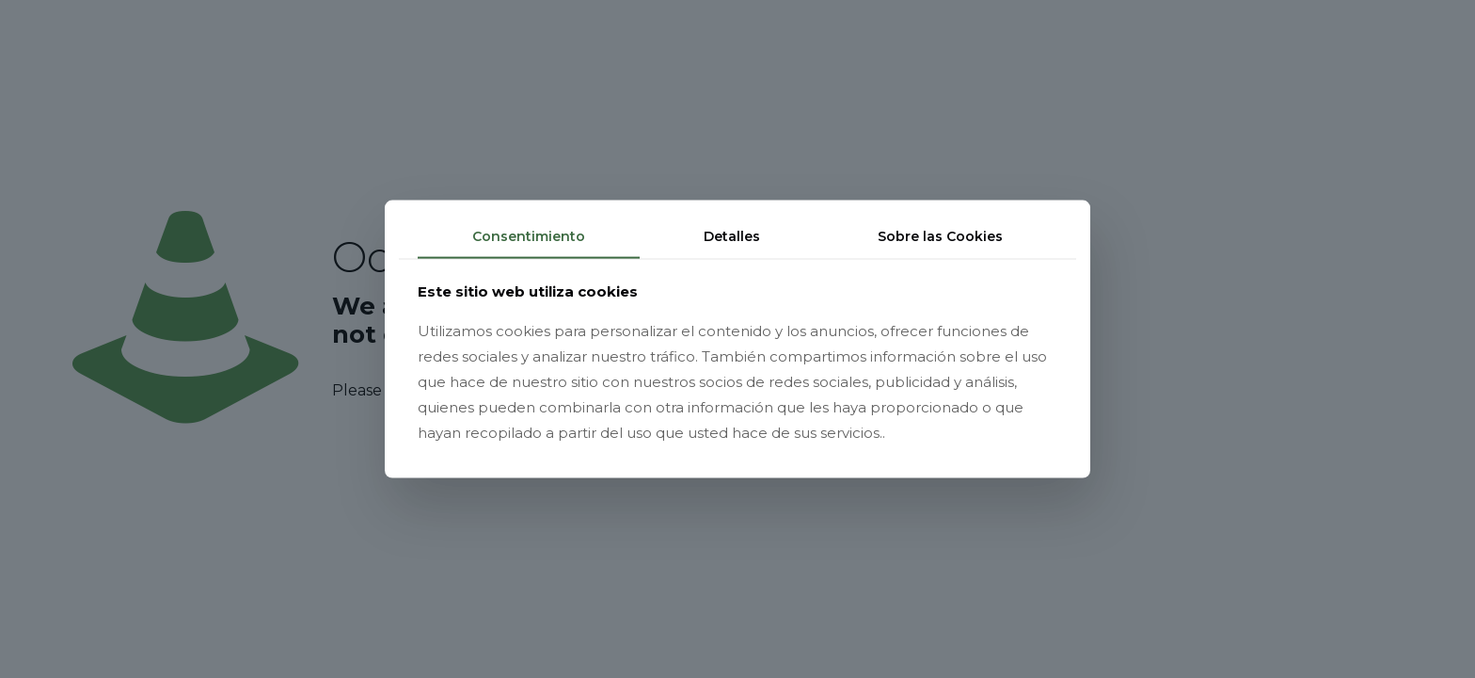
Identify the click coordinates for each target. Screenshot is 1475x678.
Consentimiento (528, 236)
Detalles (732, 236)
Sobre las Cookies (940, 236)
